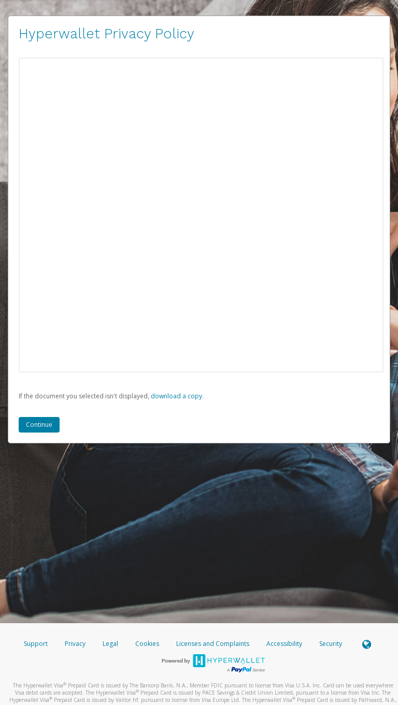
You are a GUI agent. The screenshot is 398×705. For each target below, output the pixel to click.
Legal (110, 643)
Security (330, 643)
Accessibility (284, 643)
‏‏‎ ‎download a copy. (176, 396)
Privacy (75, 643)
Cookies (147, 643)
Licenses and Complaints (213, 643)
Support (36, 643)
